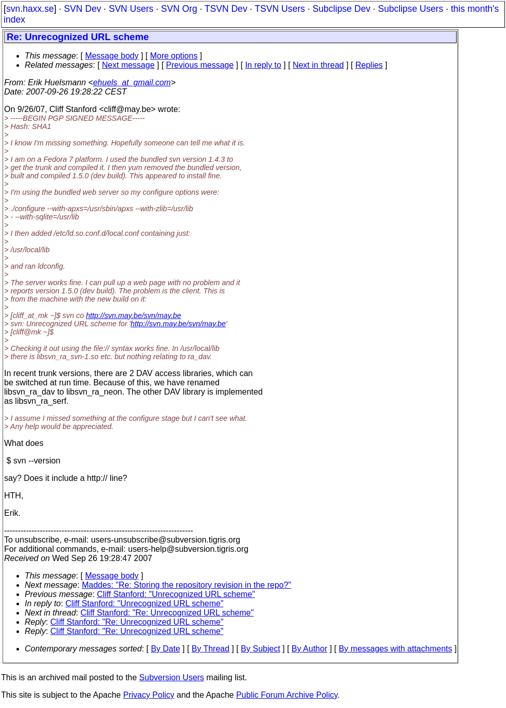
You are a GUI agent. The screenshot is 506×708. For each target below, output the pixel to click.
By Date (165, 648)
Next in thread (318, 65)
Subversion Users (171, 677)
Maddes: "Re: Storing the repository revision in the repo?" (186, 585)
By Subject (260, 648)
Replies (369, 65)
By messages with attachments (396, 648)
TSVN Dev (226, 9)
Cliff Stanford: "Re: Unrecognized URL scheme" (167, 612)
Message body (111, 55)
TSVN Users (280, 9)
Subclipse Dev (341, 9)
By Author (309, 648)
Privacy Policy (148, 695)
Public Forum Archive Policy (286, 695)
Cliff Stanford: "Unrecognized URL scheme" (176, 594)
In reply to (263, 65)
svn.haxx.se (30, 9)
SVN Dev (82, 9)
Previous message (200, 65)
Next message (128, 65)
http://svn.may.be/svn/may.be (133, 315)
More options (174, 55)
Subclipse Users (410, 9)
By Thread (211, 648)
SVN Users (131, 9)
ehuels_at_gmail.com (132, 82)
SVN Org (179, 9)
